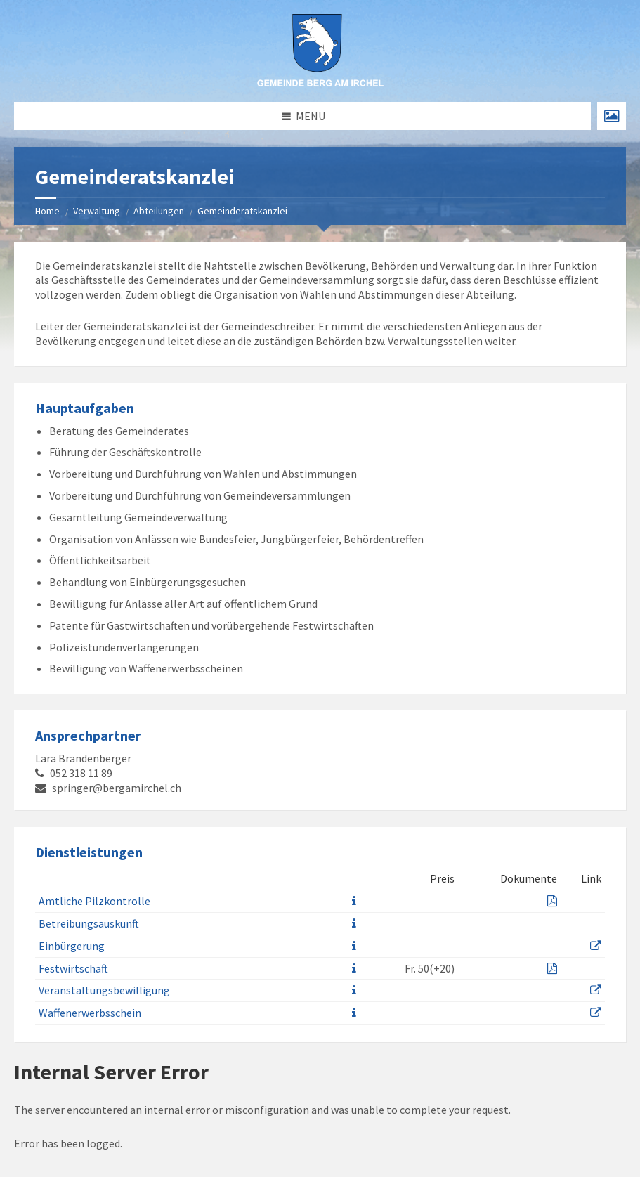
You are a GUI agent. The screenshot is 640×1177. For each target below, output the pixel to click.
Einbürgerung (72, 946)
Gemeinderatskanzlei (242, 210)
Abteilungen (158, 210)
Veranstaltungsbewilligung (104, 990)
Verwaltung (96, 210)
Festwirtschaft (73, 968)
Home (47, 210)
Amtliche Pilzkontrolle (94, 901)
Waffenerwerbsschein (90, 1013)
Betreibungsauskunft (89, 923)
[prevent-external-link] (595, 946)
